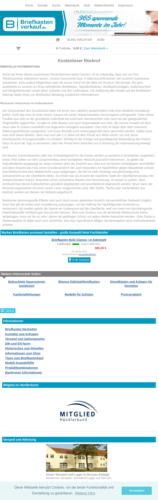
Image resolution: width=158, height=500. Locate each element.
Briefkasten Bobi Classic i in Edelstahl (79, 240)
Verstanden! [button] (136, 490)
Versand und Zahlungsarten (25, 339)
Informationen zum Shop (22, 353)
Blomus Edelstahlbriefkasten (79, 281)
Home (29, 5)
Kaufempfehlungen (26, 294)
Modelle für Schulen (79, 294)
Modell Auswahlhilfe (19, 363)
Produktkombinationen (21, 367)
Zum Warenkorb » (96, 48)
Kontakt (42, 5)
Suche (56, 5)
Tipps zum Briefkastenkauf (24, 358)
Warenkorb (72, 5)
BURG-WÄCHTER (79, 39)
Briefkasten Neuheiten (21, 329)
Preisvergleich (131, 294)
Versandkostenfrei (87, 254)
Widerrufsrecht (104, 5)
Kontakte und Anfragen (21, 334)
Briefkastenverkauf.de (79, 23)
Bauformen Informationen (23, 372)
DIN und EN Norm (17, 343)
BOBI (100, 39)
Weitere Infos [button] (85, 493)
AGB (87, 5)
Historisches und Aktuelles (24, 348)
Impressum (125, 5)
